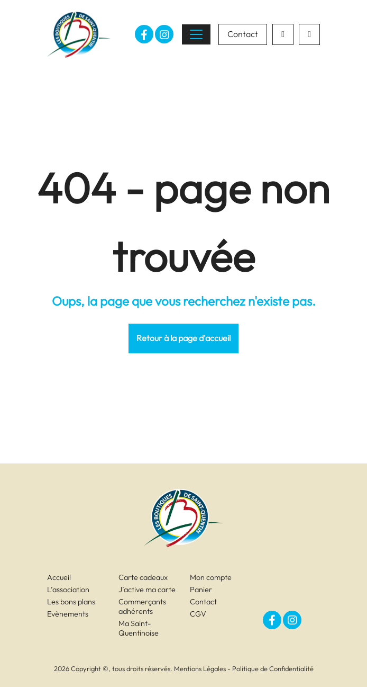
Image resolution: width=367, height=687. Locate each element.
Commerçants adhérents (142, 606)
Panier (201, 589)
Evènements (67, 614)
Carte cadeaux (143, 577)
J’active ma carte (147, 589)
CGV (198, 614)
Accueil (59, 577)
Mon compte (211, 577)
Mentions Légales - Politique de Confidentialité (244, 668)
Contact (242, 34)
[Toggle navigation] (196, 34)
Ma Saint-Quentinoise (138, 628)
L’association (68, 589)
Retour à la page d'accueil (183, 338)
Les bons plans (71, 601)
